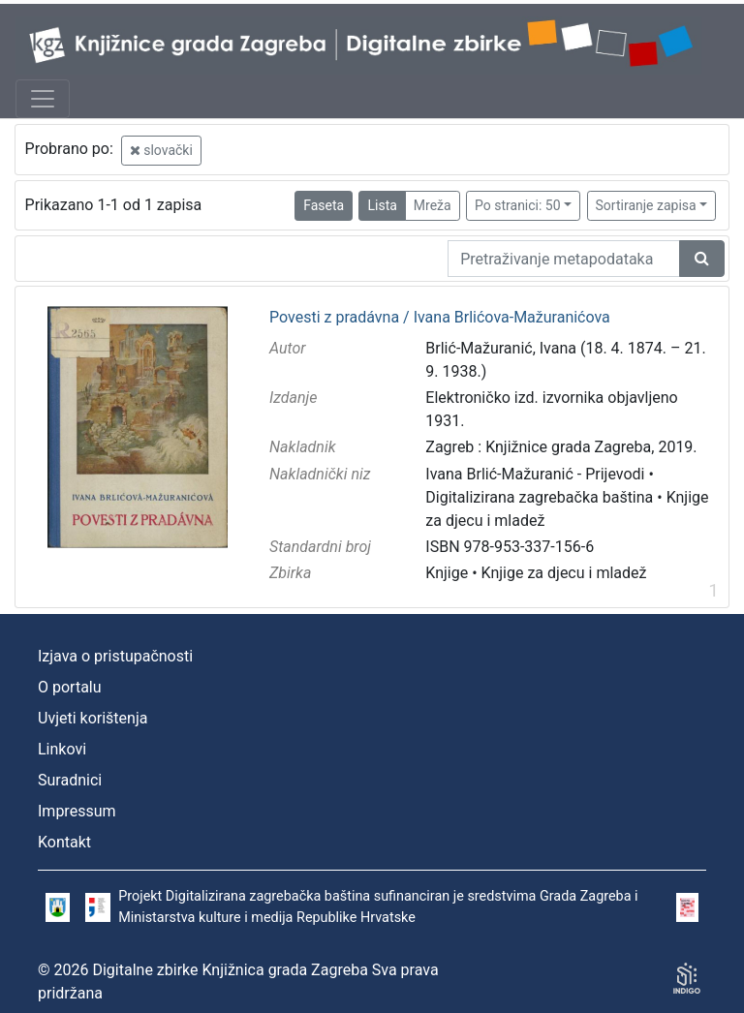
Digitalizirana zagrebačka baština (539, 497)
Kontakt (64, 842)
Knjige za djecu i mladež (564, 573)
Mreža (432, 205)
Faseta (323, 205)
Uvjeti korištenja (92, 718)
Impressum (77, 811)
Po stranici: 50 (518, 205)
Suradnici (70, 780)
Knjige (446, 573)
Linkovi (62, 749)
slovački (161, 150)
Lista (381, 205)
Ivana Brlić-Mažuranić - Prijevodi (534, 474)
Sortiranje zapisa (646, 205)
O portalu (70, 687)
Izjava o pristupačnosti (115, 656)
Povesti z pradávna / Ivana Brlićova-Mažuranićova (439, 317)
